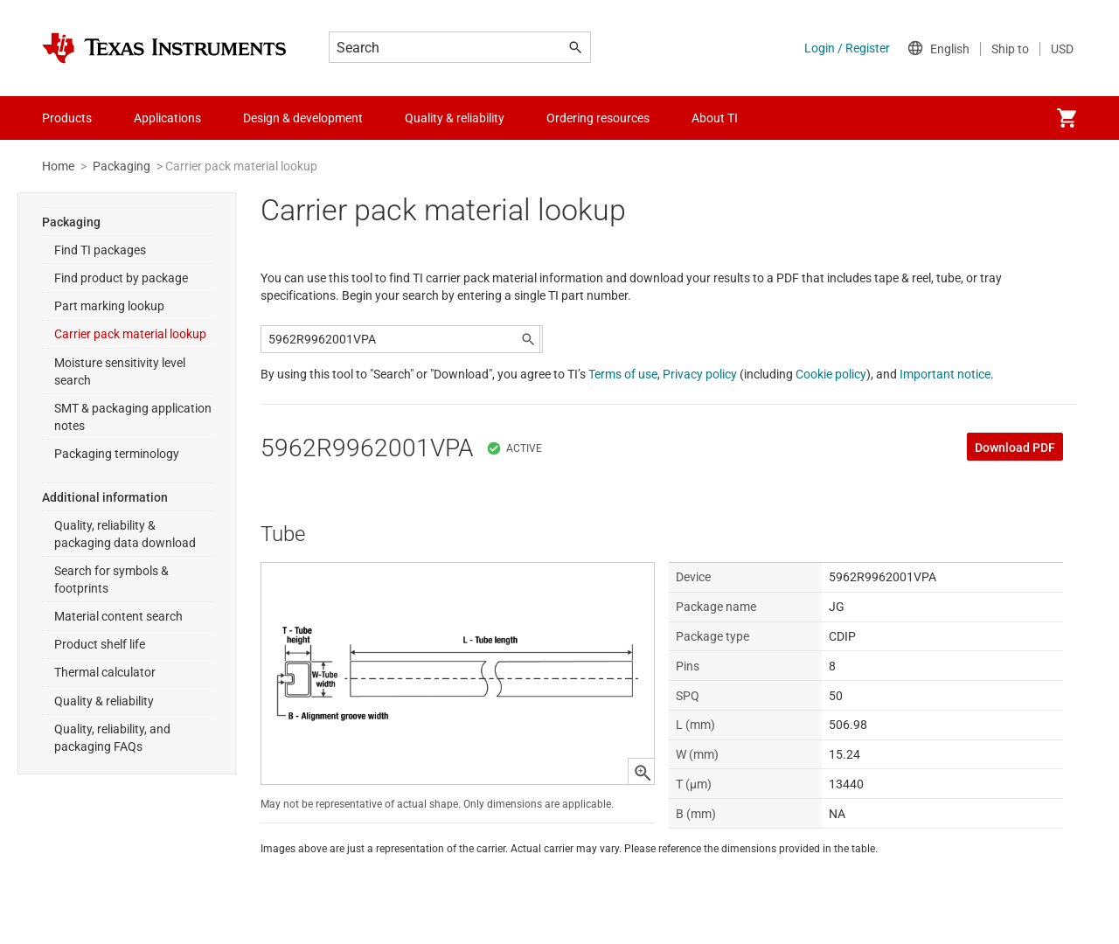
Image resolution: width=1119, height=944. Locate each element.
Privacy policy (700, 374)
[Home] (164, 48)
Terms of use (622, 374)
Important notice (945, 374)
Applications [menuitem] (167, 118)
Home (58, 166)
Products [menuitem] (67, 118)
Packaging (121, 166)
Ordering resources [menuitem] (598, 118)
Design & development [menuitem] (303, 118)
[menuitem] (1066, 118)
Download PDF (1015, 448)
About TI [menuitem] (715, 118)
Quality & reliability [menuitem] (454, 118)
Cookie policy (831, 374)
